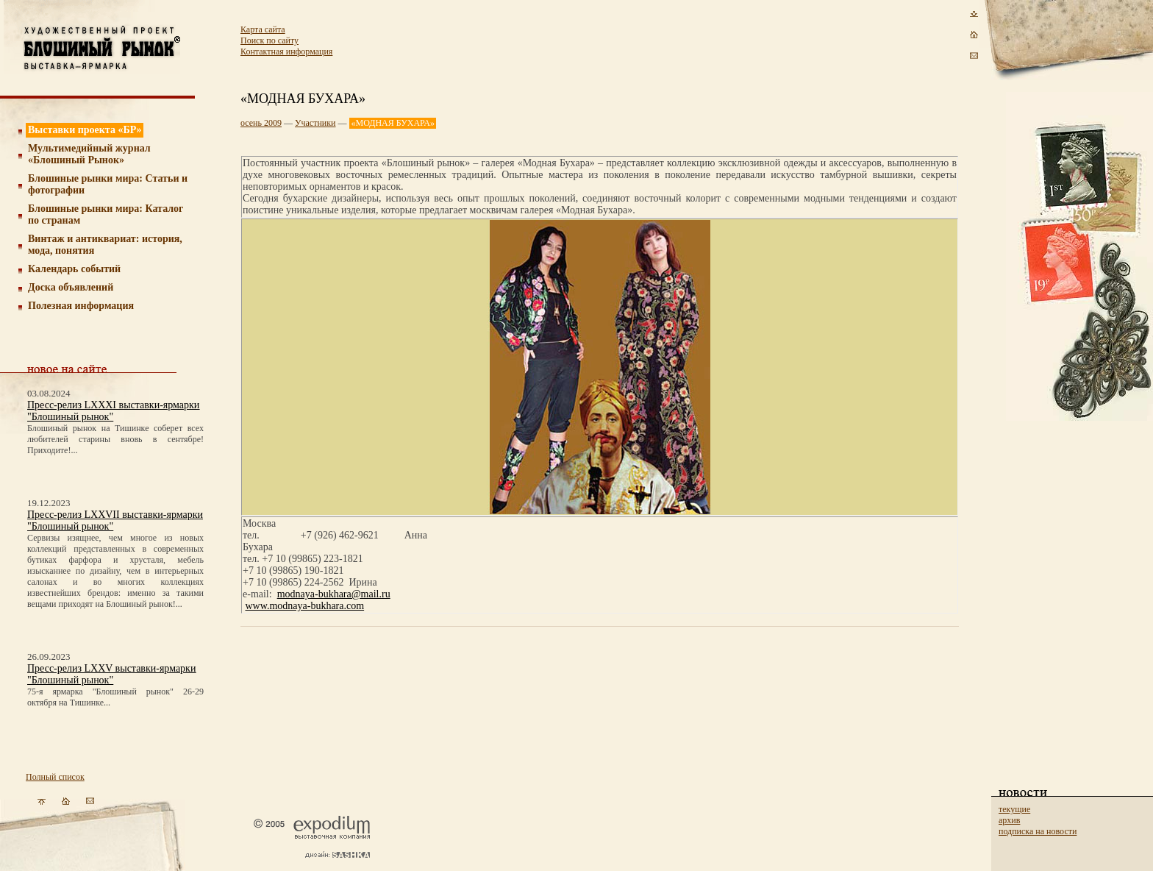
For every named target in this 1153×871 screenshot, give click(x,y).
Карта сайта (262, 29)
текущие (1014, 809)
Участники (315, 123)
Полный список (55, 777)
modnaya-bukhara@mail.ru (333, 594)
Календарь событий (74, 268)
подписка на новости (1038, 831)
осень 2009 (261, 123)
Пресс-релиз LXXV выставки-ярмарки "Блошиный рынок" (111, 674)
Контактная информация (286, 51)
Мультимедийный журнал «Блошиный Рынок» (89, 154)
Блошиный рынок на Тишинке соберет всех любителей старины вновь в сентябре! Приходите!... (115, 439)
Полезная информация (81, 305)
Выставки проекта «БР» (85, 129)
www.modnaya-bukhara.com (305, 605)
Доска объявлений (70, 287)
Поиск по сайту (269, 40)
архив (1009, 820)
